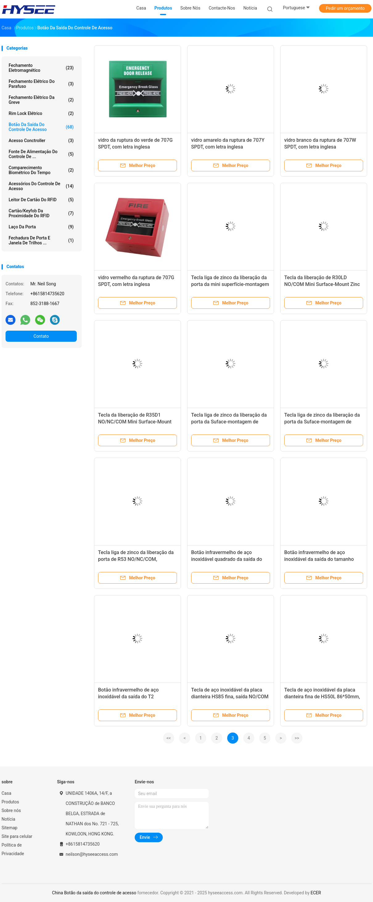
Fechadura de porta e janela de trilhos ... (41, 240)
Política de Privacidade (13, 849)
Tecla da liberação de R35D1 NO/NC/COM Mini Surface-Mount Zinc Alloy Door (134, 421)
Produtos (10, 801)
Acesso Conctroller (41, 140)
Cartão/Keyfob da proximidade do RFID (41, 213)
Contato (41, 336)
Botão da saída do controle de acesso (41, 127)
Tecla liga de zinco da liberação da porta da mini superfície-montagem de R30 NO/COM (230, 284)
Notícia (8, 819)
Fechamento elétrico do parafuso (41, 84)
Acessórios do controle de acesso (41, 186)
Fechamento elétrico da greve (41, 100)
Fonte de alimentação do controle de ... (41, 154)
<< (168, 738)
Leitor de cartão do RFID (41, 200)
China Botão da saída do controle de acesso (94, 892)
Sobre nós (11, 810)
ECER (316, 892)
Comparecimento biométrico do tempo (41, 170)
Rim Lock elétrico (41, 113)
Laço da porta (41, 227)
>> (297, 738)
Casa (6, 793)
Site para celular (17, 836)
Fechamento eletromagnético (41, 68)
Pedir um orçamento (345, 8)
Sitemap (9, 827)
